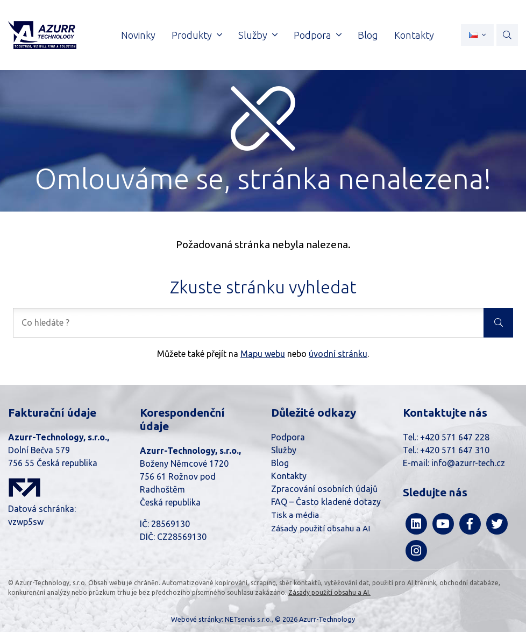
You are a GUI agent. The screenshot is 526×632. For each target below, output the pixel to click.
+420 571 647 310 (454, 450)
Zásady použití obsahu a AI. (329, 592)
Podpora (288, 437)
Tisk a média (295, 514)
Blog (280, 463)
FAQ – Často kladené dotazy (326, 502)
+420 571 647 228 (454, 437)
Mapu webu (262, 354)
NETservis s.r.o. (248, 619)
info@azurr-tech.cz (468, 463)
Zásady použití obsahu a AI (320, 528)
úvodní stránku (338, 354)
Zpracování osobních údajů (324, 489)
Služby (283, 450)
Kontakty (289, 476)
